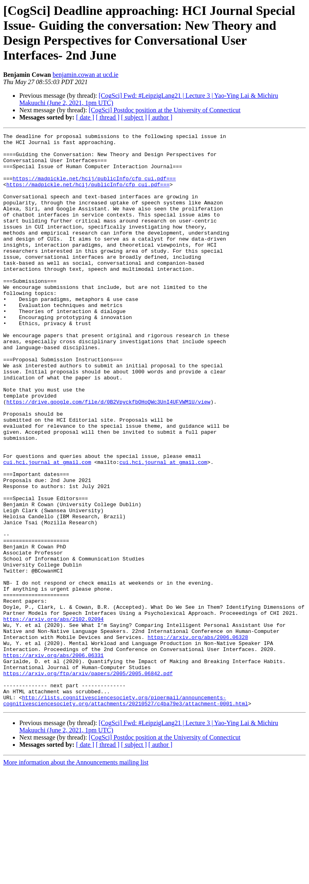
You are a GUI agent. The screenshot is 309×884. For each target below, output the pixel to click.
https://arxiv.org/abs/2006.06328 (198, 738)
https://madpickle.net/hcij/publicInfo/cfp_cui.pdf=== (94, 188)
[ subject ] (134, 117)
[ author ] (160, 117)
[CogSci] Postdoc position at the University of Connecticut (164, 110)
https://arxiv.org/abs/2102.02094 (53, 716)
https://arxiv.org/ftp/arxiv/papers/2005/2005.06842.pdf (88, 781)
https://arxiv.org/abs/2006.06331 (53, 760)
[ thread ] (107, 117)
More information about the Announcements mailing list (75, 877)
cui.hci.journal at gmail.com (47, 528)
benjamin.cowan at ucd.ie (86, 74)
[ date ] (85, 117)
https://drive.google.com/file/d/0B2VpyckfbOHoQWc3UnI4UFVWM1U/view (108, 456)
